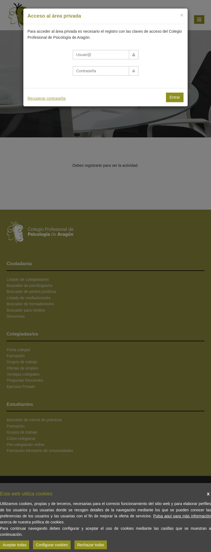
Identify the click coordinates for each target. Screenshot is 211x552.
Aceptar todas (14, 545)
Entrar (175, 97)
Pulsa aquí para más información (182, 516)
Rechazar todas (90, 545)
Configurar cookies (52, 545)
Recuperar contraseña (46, 98)
